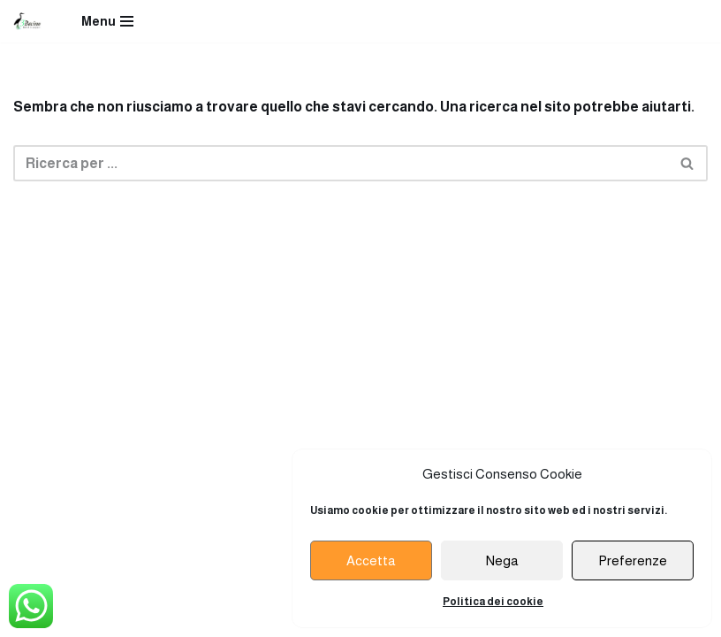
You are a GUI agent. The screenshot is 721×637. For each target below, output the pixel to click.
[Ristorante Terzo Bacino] (27, 21)
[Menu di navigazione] (107, 21)
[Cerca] (340, 163)
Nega (502, 560)
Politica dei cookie (493, 601)
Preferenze (632, 560)
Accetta (371, 560)
